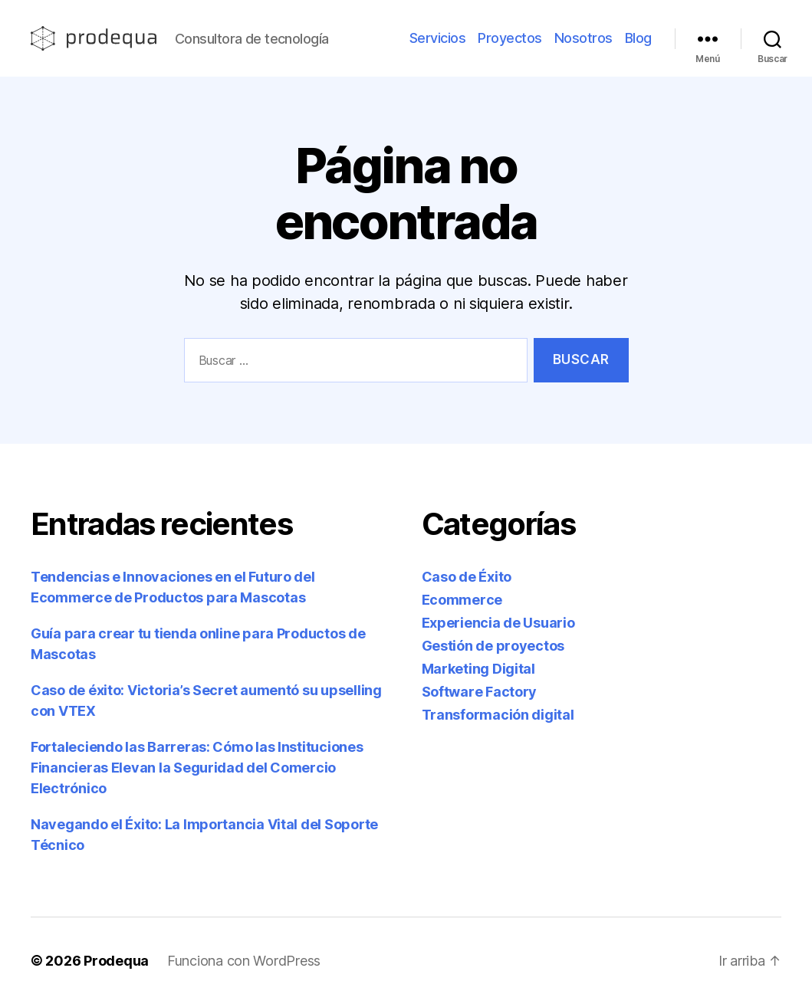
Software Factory (479, 692)
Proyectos (510, 38)
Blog (638, 38)
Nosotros (583, 38)
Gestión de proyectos (493, 646)
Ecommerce (462, 600)
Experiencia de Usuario (498, 623)
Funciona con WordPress (244, 961)
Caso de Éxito (467, 577)
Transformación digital (498, 715)
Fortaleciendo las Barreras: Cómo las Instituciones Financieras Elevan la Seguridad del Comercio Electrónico (197, 767)
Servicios (437, 38)
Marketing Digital (478, 669)
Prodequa (116, 961)
